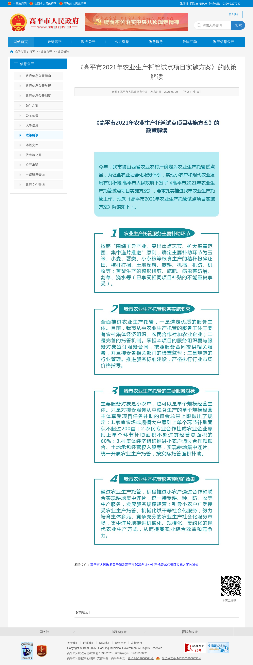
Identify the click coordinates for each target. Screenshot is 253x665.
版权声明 (120, 642)
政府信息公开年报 (38, 85)
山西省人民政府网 (45, 3)
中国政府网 (20, 3)
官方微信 (234, 14)
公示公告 (32, 115)
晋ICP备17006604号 (141, 658)
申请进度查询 (35, 174)
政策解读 (63, 51)
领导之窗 (32, 105)
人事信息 (32, 125)
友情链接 (136, 642)
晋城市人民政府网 (75, 3)
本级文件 (32, 145)
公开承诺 (32, 164)
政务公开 (88, 42)
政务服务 (156, 42)
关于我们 (72, 642)
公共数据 (122, 42)
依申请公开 (34, 155)
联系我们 (88, 642)
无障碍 (184, 3)
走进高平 (54, 42)
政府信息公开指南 (38, 76)
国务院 (44, 632)
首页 (32, 51)
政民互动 (190, 42)
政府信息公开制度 (38, 95)
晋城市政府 (190, 632)
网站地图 (104, 642)
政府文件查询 (35, 184)
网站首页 (21, 42)
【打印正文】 (83, 612)
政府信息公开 (223, 42)
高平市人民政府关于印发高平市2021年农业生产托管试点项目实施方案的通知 (144, 564)
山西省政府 (118, 632)
